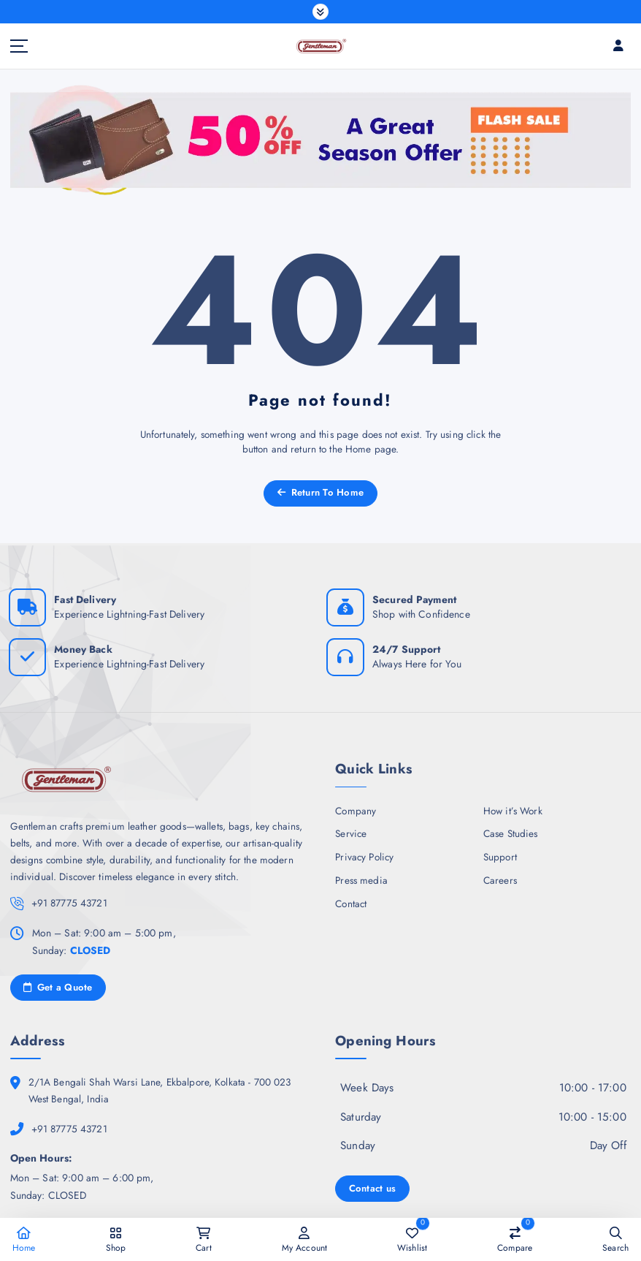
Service (350, 830)
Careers (500, 876)
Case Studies (510, 830)
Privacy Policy (364, 853)
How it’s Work (512, 807)
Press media (361, 876)
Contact (350, 899)
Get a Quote (57, 982)
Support (500, 853)
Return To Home (320, 491)
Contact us (371, 1182)
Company (355, 807)
